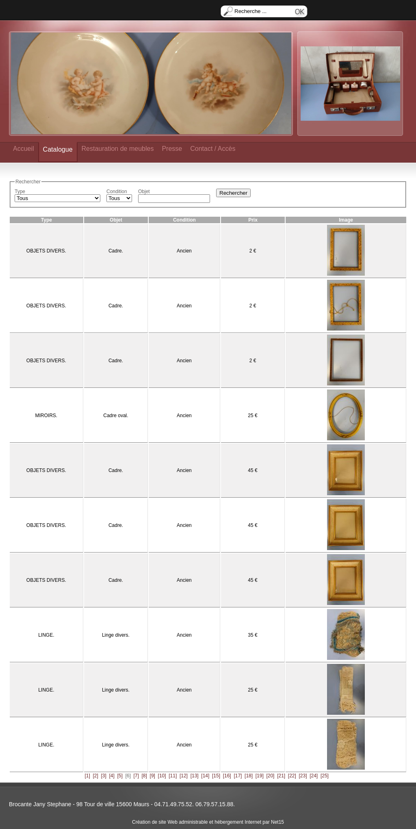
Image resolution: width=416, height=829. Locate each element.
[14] (205, 776)
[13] (195, 776)
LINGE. (46, 635)
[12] (184, 776)
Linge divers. (116, 635)
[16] (227, 776)
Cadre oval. (115, 415)
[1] (87, 776)
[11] (173, 776)
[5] (119, 776)
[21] (281, 776)
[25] (325, 776)
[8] (144, 776)
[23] (303, 776)
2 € (252, 251)
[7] (136, 776)
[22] (292, 776)
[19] (260, 776)
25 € (252, 415)
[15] (216, 776)
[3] (103, 776)
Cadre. (115, 251)
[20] (270, 776)
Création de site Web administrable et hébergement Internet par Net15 (208, 822)
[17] (238, 776)
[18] (249, 776)
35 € (252, 635)
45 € (252, 470)
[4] (111, 776)
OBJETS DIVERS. (46, 251)
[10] (162, 776)
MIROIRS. (46, 415)
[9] (152, 776)
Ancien (184, 251)
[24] (314, 776)
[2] (95, 776)
